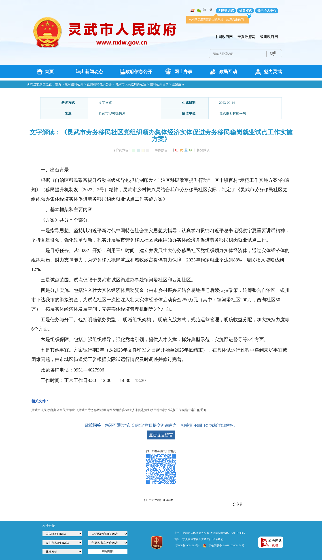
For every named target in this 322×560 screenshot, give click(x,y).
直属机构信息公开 (99, 84)
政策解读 (178, 84)
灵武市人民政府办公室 (130, 84)
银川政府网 (269, 37)
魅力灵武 (273, 71)
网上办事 (183, 71)
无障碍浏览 (226, 10)
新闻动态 (94, 71)
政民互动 (228, 71)
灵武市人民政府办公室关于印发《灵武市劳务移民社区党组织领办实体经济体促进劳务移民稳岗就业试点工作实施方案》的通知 (119, 410)
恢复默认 (203, 150)
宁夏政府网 (246, 37)
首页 (49, 71)
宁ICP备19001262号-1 (188, 545)
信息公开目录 (159, 84)
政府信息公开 (138, 71)
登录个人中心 (266, 10)
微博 (192, 10)
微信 (199, 10)
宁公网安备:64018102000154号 (226, 545)
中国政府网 (224, 37)
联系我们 (217, 539)
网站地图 (108, 551)
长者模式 (245, 10)
